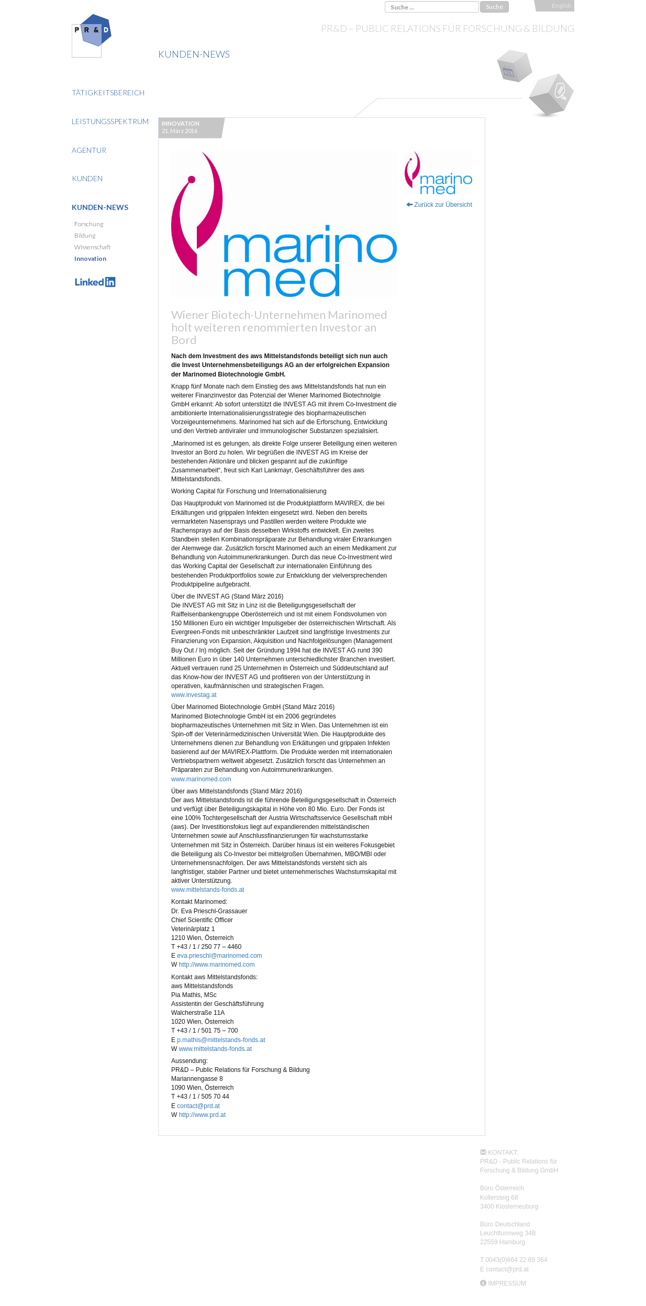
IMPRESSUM (507, 1283)
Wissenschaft (92, 247)
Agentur (89, 150)
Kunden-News (100, 207)
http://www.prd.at (202, 1115)
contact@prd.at (198, 1106)
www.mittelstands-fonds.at (207, 889)
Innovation (90, 258)
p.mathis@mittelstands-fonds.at (221, 1040)
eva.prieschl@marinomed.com (219, 955)
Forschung (88, 224)
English (562, 5)
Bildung (84, 235)
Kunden (87, 178)
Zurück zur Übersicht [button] (439, 204)
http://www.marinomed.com (217, 964)
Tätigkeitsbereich (108, 92)
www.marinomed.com (201, 779)
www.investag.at (194, 695)
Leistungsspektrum (110, 121)
